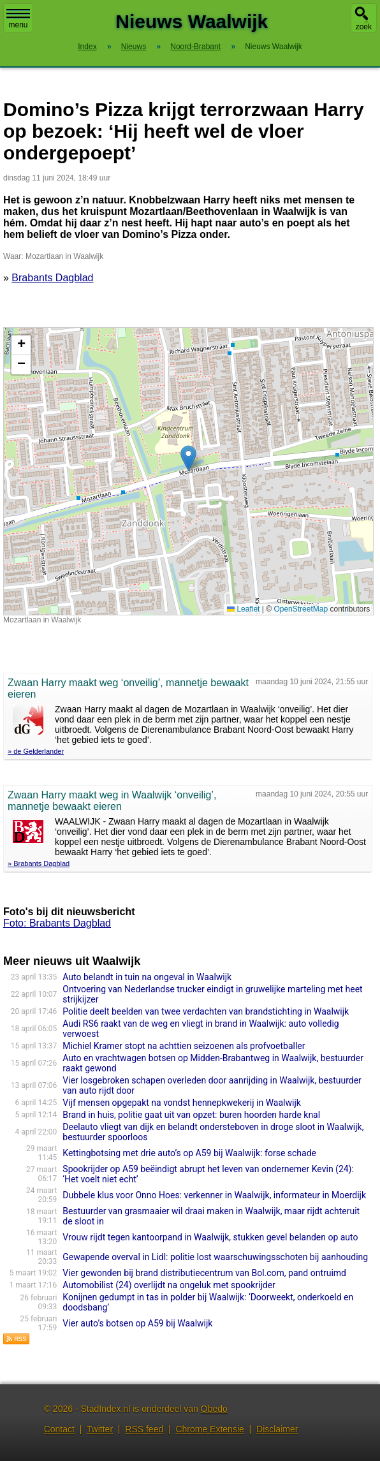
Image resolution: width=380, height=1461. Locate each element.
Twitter (100, 1429)
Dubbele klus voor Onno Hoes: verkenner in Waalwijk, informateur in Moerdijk (214, 1195)
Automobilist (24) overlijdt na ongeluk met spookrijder (168, 1285)
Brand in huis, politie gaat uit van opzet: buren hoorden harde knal (191, 1115)
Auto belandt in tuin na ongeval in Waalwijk (146, 977)
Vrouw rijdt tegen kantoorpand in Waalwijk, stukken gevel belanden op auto (210, 1237)
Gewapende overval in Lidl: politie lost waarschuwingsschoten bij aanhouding (215, 1257)
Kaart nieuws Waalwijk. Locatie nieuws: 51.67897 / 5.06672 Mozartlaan (187, 471)
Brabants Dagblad (52, 277)
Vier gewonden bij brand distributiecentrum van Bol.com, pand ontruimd (204, 1273)
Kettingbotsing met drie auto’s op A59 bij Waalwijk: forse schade (189, 1153)
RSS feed (144, 1429)
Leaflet (243, 609)
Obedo (214, 1409)
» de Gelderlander (36, 751)
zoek (364, 26)
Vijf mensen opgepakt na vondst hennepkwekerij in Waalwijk (181, 1103)
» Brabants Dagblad (38, 863)
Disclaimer (277, 1429)
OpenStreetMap (301, 609)
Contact (59, 1429)
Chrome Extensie (209, 1429)
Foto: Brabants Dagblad (57, 923)
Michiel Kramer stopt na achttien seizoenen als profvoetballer (183, 1046)
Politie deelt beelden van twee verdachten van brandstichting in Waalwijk (205, 1011)
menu (18, 19)
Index (87, 46)
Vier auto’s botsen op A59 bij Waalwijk (137, 1323)
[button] (188, 458)
